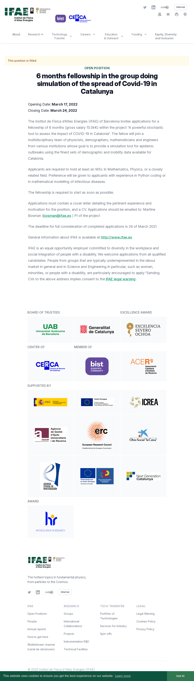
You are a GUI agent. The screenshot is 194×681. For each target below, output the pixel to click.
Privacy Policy (145, 629)
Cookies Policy (146, 621)
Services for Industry (113, 626)
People (32, 621)
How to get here (37, 636)
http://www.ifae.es (116, 237)
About (16, 34)
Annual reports (36, 629)
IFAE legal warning (120, 279)
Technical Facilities (76, 649)
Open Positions (37, 613)
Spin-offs (106, 633)
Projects (69, 633)
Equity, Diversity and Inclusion (166, 36)
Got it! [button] (180, 676)
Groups (68, 613)
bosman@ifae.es (57, 216)
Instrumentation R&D (76, 641)
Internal (65, 592)
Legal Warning (145, 613)
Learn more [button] (123, 676)
